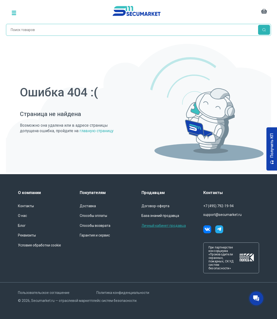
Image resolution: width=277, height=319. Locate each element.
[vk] (209, 230)
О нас (22, 216)
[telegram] (219, 230)
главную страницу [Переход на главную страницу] (96, 130)
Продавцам (153, 192)
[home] (139, 13)
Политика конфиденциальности (122, 293)
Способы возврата (95, 226)
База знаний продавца (160, 216)
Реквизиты (27, 235)
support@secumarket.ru (222, 215)
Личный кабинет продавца (163, 226)
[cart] (264, 13)
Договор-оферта (155, 206)
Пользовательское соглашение (43, 293)
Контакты (26, 206)
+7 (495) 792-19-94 (218, 206)
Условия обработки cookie (39, 245)
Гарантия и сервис (95, 235)
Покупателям (93, 192)
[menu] (14, 13)
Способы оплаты (93, 216)
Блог (22, 226)
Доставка (88, 206)
